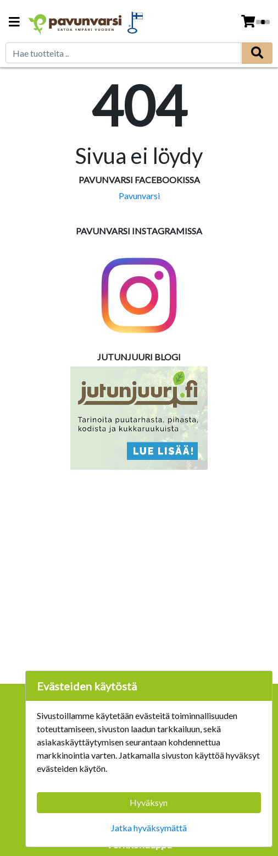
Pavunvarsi (139, 195)
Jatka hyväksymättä (149, 827)
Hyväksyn (149, 802)
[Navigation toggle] (14, 22)
